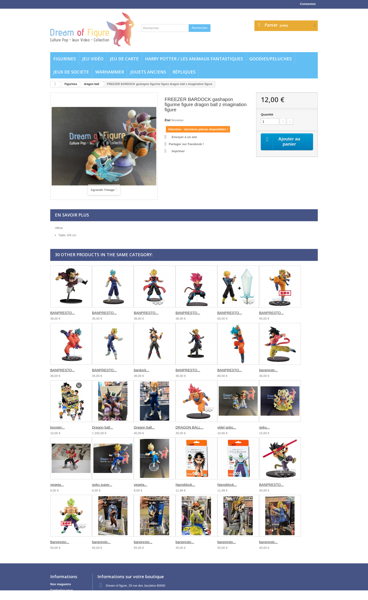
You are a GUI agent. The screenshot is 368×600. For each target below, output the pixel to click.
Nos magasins (60, 584)
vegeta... (57, 485)
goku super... (102, 485)
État (168, 120)
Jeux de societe (71, 72)
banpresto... (268, 370)
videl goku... (226, 427)
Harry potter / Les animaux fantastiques (194, 59)
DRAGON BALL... (189, 427)
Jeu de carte (124, 59)
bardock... (141, 370)
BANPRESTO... (62, 313)
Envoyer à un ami (184, 137)
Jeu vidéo (93, 59)
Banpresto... (59, 542)
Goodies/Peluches (270, 59)
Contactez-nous (61, 590)
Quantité (267, 114)
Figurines (64, 59)
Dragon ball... (102, 427)
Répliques (184, 72)
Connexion (308, 4)
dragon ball (91, 84)
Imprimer (178, 151)
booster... (57, 427)
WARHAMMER (109, 72)
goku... (264, 427)
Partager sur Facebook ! (186, 144)
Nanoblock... (185, 485)
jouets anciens (148, 72)
